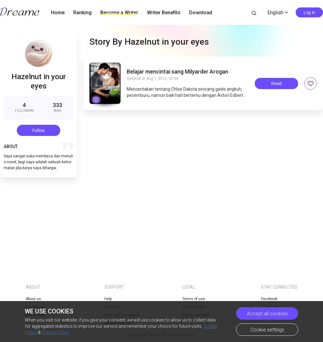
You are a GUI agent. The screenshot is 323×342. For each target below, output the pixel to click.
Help (108, 299)
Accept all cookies (267, 314)
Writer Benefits (163, 13)
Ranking (82, 13)
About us (33, 299)
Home (58, 13)
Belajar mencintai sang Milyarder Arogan (177, 72)
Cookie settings (267, 330)
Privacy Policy (55, 332)
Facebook (269, 299)
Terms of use (193, 299)
